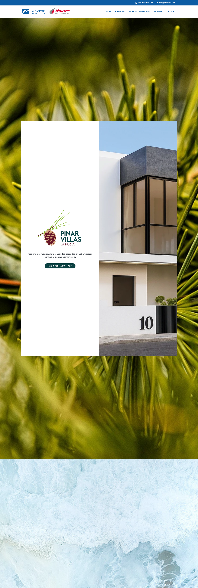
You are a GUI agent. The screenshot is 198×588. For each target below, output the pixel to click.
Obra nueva (120, 12)
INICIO (108, 12)
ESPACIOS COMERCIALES (140, 12)
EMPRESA (158, 12)
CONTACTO (170, 12)
